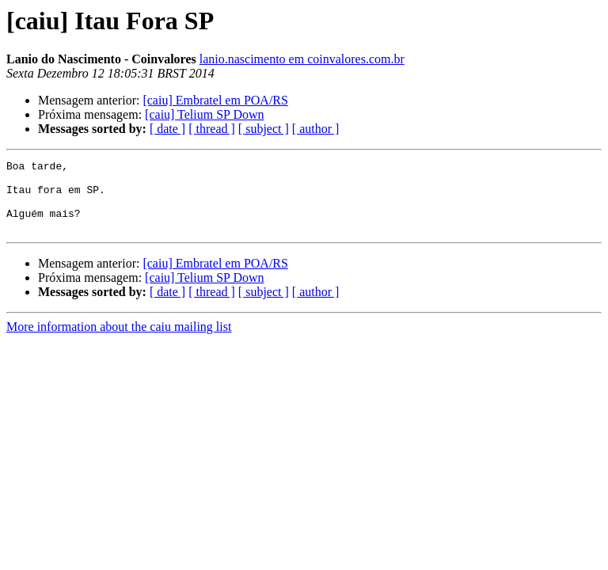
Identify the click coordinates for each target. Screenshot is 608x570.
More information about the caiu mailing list (118, 341)
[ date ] (167, 128)
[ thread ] (211, 128)
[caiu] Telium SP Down (204, 114)
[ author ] (316, 128)
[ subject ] (263, 128)
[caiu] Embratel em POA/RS (215, 100)
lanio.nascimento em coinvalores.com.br (302, 59)
